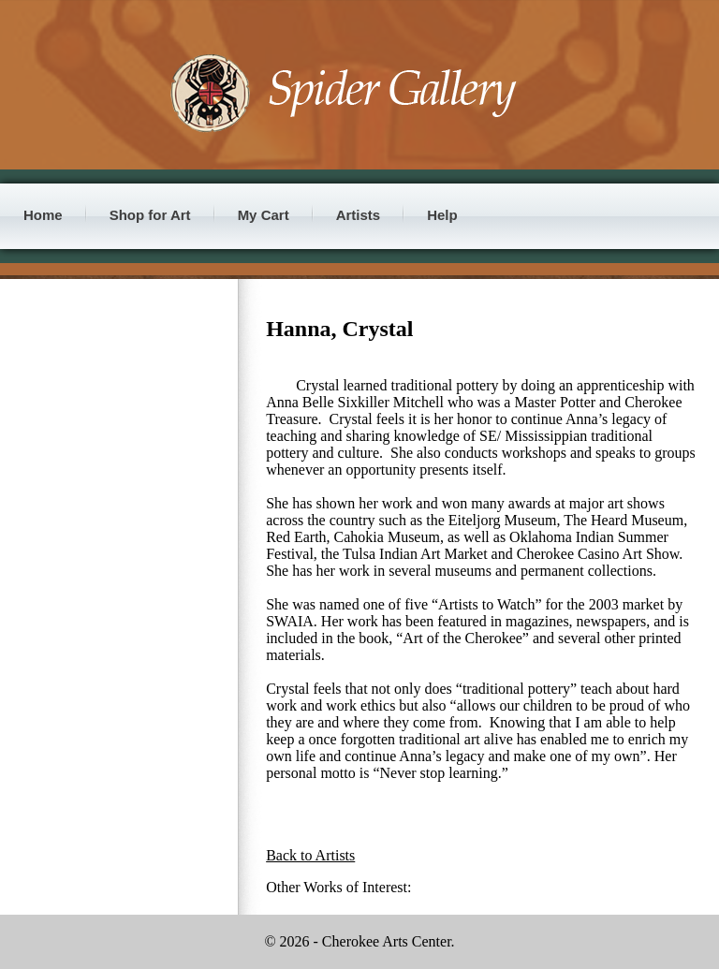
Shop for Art (150, 215)
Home (43, 215)
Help (442, 215)
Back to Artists (310, 855)
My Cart (263, 215)
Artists (358, 215)
